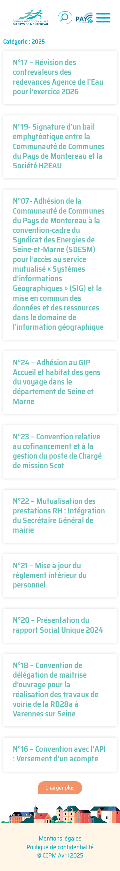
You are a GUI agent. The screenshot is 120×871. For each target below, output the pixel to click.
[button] (60, 788)
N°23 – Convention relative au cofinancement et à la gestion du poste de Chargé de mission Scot (57, 451)
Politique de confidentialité (60, 847)
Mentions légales (60, 838)
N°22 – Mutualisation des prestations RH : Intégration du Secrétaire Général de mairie (59, 516)
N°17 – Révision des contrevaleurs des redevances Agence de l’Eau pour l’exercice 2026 (58, 77)
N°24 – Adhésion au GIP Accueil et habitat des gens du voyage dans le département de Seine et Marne (56, 382)
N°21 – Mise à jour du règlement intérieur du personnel (50, 575)
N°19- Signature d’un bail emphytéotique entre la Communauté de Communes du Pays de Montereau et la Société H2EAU (59, 146)
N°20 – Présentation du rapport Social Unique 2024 (58, 624)
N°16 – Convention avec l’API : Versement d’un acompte (59, 753)
